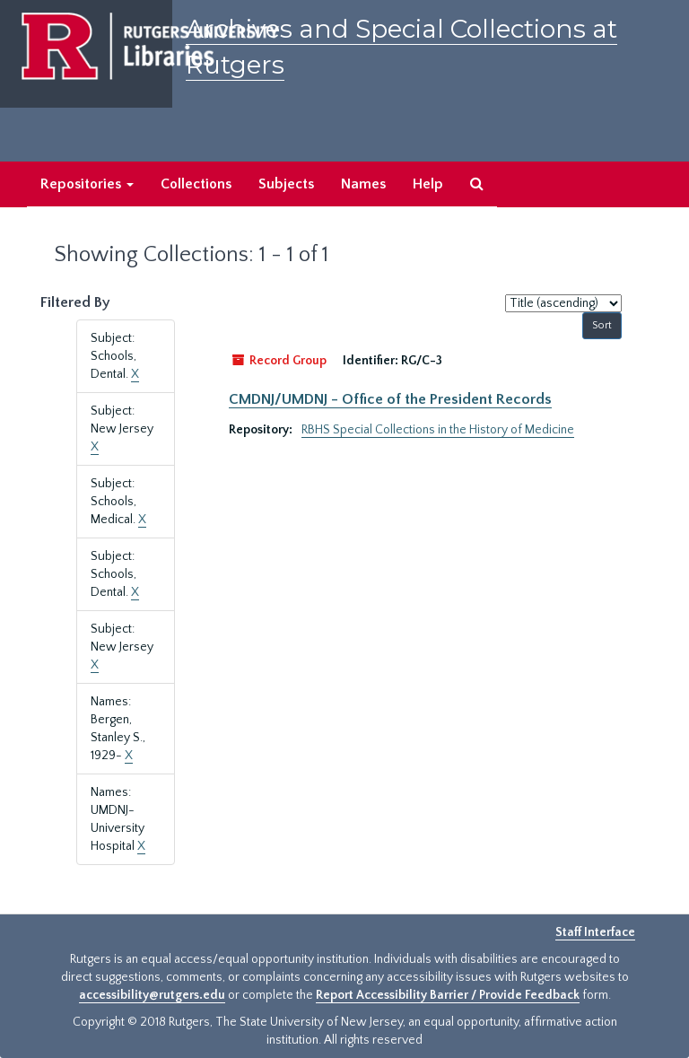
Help (428, 184)
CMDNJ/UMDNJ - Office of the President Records (390, 399)
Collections (196, 184)
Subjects (286, 184)
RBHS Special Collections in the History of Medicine (437, 430)
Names (363, 184)
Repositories (87, 184)
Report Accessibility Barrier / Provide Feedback (448, 995)
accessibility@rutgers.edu (152, 995)
